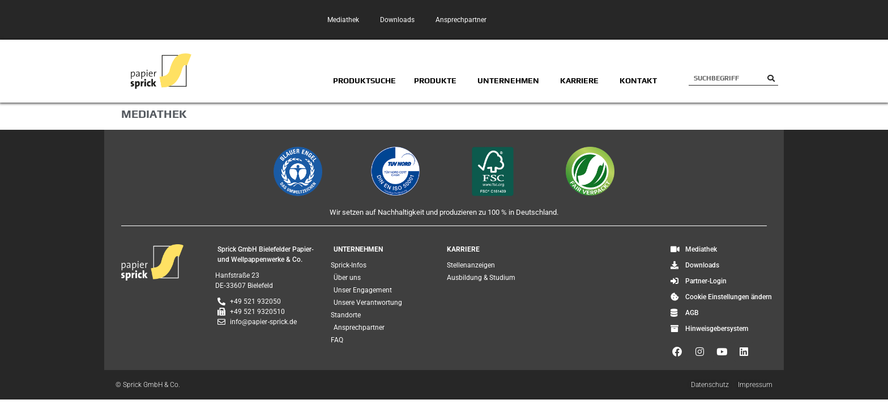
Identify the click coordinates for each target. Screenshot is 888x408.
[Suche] (771, 78)
